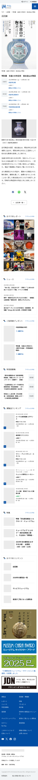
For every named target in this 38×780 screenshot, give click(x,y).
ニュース (4, 704)
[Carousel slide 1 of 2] (18, 136)
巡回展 (8, 12)
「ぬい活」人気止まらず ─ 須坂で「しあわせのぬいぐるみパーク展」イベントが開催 (19, 288)
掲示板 (21, 707)
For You (4, 726)
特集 (20, 701)
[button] (9, 225)
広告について (6, 733)
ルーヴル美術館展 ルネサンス (24, 418)
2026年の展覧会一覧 (20, 577)
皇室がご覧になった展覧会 (22, 599)
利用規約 (4, 776)
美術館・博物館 (24, 697)
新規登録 (22, 723)
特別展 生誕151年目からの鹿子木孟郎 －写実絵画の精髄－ (24, 348)
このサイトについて (8, 730)
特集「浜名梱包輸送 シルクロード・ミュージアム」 (25, 519)
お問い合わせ (23, 733)
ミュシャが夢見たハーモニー (25, 474)
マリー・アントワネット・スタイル (25, 455)
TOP (3, 12)
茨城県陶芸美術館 (14, 107)
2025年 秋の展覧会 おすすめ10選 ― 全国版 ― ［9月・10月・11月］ (24, 544)
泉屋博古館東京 (14, 95)
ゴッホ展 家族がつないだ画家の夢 (25, 492)
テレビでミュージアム (21, 588)
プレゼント (22, 704)
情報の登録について (25, 730)
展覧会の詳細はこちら (15, 88)
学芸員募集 (5, 707)
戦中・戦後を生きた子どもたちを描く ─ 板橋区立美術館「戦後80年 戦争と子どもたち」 (19, 299)
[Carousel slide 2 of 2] (20, 136)
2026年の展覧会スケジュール (27, 713)
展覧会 (4, 697)
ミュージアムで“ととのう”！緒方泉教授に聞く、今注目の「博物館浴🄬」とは (25, 532)
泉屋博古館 (12, 82)
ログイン (4, 723)
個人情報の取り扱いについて (21, 776)
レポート (4, 701)
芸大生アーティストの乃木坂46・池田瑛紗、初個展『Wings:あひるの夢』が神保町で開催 (19, 309)
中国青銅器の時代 (21, 327)
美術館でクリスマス (22, 435)
